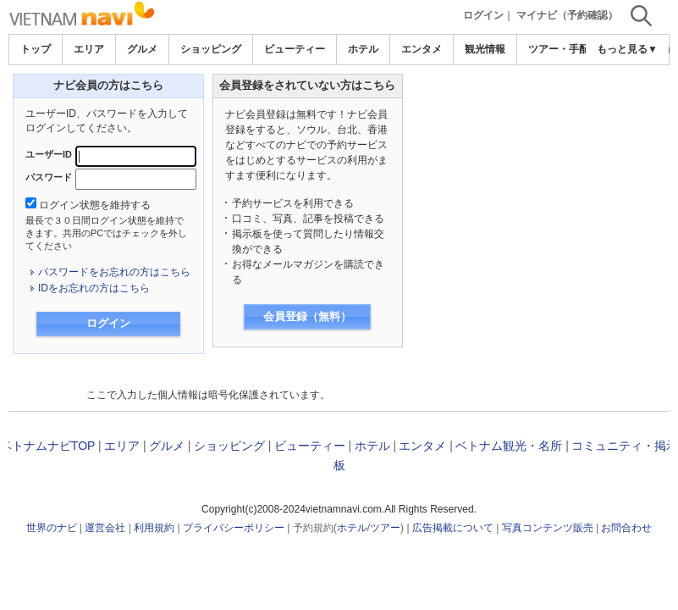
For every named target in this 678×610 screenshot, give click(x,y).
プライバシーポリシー (233, 528)
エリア (89, 49)
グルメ (142, 49)
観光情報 (485, 49)
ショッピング (210, 49)
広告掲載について (452, 528)
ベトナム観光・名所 (508, 445)
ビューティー (294, 49)
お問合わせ (626, 528)
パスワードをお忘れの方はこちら (114, 272)
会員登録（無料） (307, 316)
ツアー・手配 (558, 49)
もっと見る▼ (627, 49)
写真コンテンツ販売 (547, 528)
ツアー (385, 528)
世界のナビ (51, 528)
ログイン (483, 15)
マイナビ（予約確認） (567, 15)
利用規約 (154, 528)
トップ (35, 49)
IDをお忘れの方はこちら (94, 288)
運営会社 (105, 528)
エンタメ (421, 49)
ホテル (363, 49)
